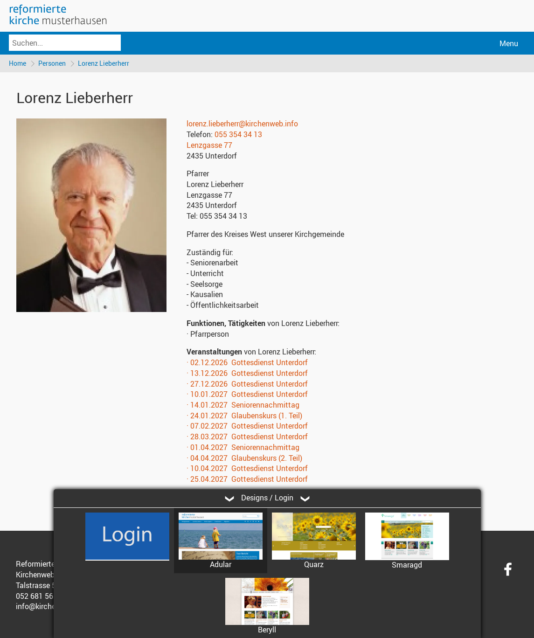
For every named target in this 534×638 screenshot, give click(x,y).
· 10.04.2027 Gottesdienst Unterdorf (247, 468)
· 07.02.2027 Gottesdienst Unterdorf (247, 426)
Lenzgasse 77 (209, 145)
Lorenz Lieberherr (103, 63)
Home (17, 63)
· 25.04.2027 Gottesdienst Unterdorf (247, 479)
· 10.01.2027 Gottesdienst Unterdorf (247, 394)
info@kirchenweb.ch (49, 606)
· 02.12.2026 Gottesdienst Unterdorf (247, 362)
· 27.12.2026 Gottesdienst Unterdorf (247, 384)
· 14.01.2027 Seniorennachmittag (243, 405)
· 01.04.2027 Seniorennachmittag (243, 447)
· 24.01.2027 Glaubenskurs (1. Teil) (244, 415)
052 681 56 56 (39, 596)
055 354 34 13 (238, 134)
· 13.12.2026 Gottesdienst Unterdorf (247, 373)
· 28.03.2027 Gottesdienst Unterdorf (247, 436)
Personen (52, 63)
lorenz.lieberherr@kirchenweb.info (242, 123)
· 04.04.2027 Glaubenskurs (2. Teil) (244, 458)
